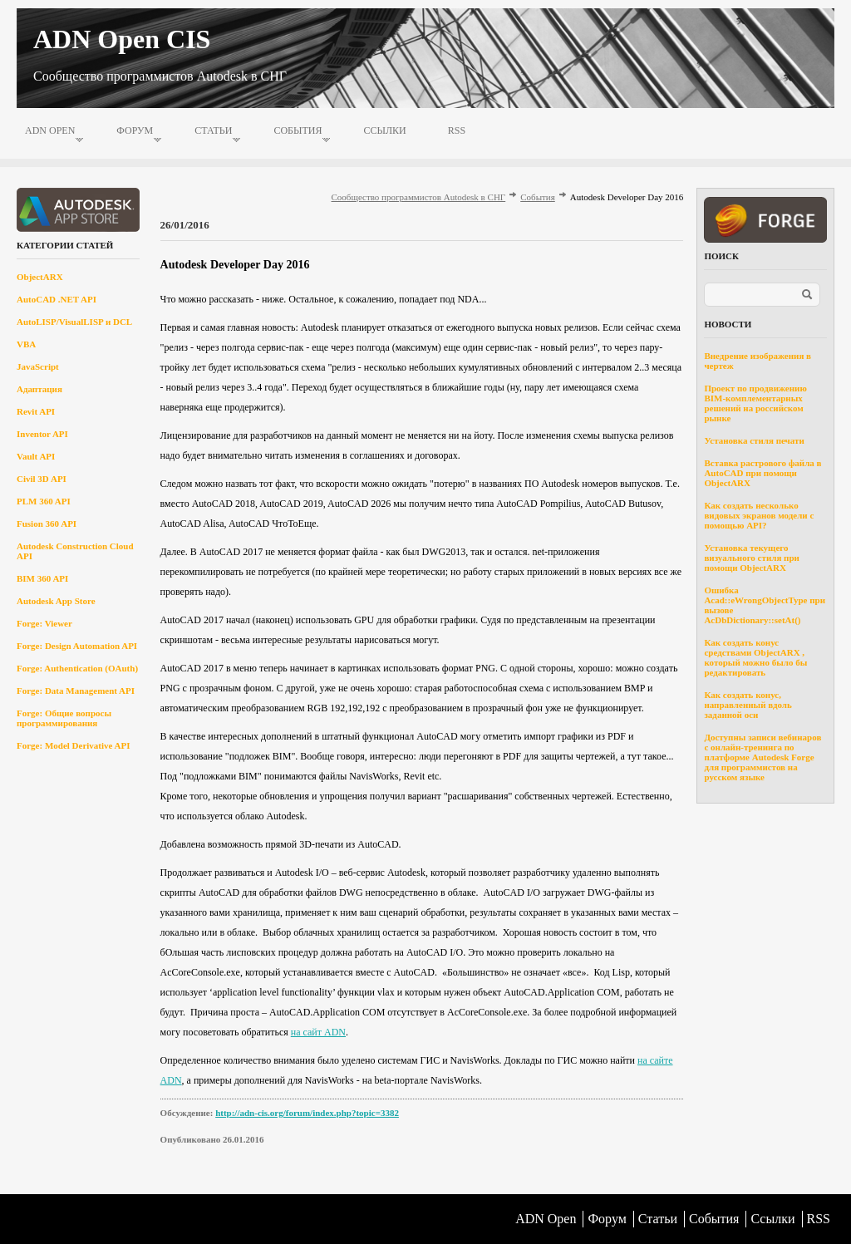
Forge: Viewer (44, 623)
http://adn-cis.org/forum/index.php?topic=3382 (307, 1113)
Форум (134, 130)
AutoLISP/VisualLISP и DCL (74, 322)
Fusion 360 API (46, 524)
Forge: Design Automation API (77, 646)
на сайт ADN (318, 1032)
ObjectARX (40, 277)
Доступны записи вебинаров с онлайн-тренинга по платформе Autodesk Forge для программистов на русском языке (762, 757)
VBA (26, 344)
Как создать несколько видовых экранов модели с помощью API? (759, 515)
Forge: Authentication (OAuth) (77, 668)
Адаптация (39, 389)
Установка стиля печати (754, 440)
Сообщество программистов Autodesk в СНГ (419, 197)
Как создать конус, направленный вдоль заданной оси (747, 705)
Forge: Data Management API (76, 691)
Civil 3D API (41, 479)
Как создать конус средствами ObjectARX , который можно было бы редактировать (755, 657)
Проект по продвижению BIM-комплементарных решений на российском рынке (755, 403)
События (297, 130)
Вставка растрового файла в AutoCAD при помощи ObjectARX (762, 473)
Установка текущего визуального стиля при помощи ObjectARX (751, 558)
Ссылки (384, 130)
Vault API (36, 456)
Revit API (36, 411)
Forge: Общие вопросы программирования (64, 718)
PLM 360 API (44, 501)
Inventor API (42, 434)
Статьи (213, 130)
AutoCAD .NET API (56, 299)
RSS (456, 130)
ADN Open (50, 130)
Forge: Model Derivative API (73, 745)
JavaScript (38, 366)
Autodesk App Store (56, 601)
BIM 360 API (42, 578)
